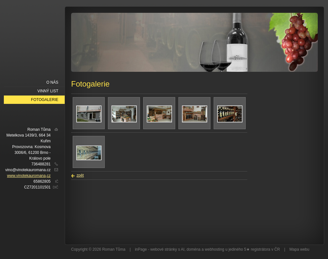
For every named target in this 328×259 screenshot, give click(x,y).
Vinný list (47, 91)
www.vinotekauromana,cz (29, 175)
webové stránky (163, 249)
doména (194, 249)
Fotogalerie (44, 99)
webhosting (214, 249)
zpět (80, 175)
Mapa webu (299, 249)
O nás (52, 82)
